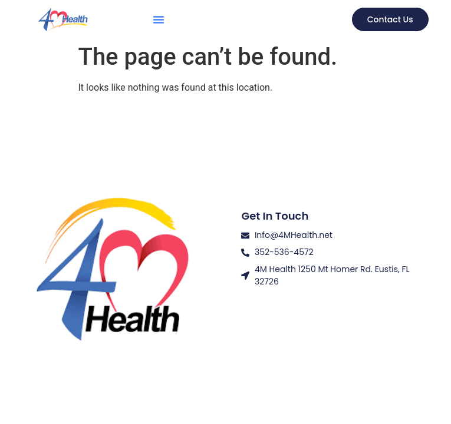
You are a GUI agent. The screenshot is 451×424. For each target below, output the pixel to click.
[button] (158, 19)
